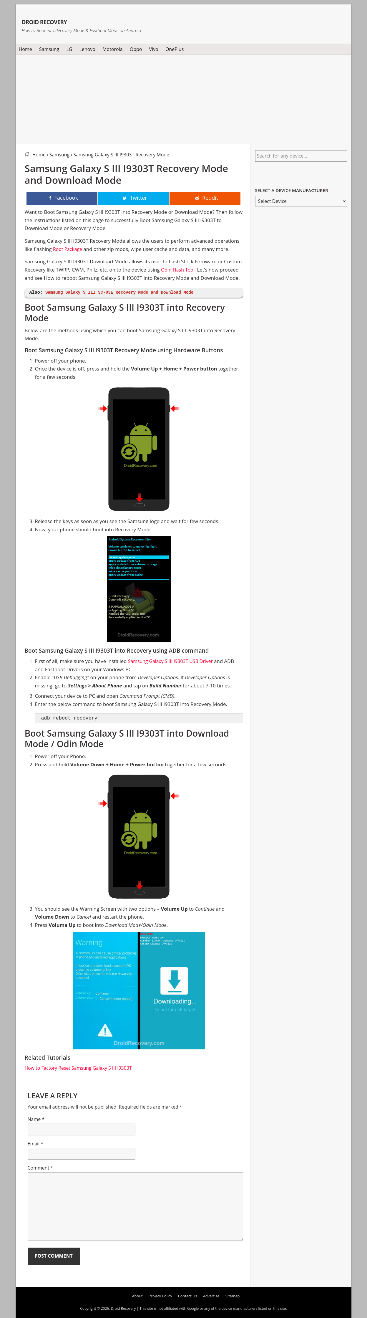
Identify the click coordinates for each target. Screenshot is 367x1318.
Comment (40, 1168)
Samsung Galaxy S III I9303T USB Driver (173, 661)
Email (36, 1144)
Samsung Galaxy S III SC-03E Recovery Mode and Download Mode (124, 293)
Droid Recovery (67, 19)
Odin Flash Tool (179, 270)
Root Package (68, 249)
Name (36, 1120)
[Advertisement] (183, 98)
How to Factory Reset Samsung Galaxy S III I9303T (82, 1068)
